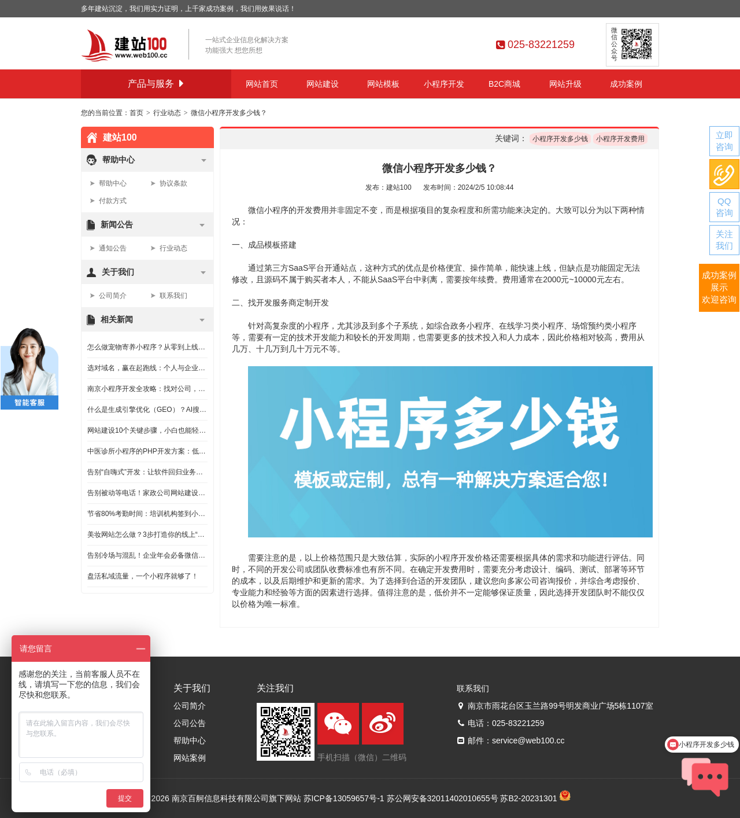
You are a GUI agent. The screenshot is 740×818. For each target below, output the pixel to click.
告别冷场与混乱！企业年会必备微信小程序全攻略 (147, 555)
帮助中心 (113, 183)
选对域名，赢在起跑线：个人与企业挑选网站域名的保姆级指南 (147, 368)
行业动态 (167, 113)
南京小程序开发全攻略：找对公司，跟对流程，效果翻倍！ (147, 389)
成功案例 (626, 84)
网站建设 (322, 84)
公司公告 (189, 723)
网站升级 (565, 84)
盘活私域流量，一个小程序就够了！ (142, 576)
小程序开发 (444, 84)
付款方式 (113, 201)
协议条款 (173, 183)
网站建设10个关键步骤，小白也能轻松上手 (147, 430)
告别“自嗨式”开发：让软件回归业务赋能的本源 (147, 472)
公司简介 (113, 296)
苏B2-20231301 (528, 798)
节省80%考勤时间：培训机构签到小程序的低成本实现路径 (147, 514)
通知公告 (113, 248)
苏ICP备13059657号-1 (344, 798)
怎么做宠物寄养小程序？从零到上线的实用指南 (147, 347)
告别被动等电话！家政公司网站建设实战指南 (147, 493)
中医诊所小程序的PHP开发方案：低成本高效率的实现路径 (147, 451)
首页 (136, 113)
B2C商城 (504, 84)
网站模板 (383, 84)
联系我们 (173, 296)
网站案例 (189, 757)
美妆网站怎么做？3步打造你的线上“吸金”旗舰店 (147, 534)
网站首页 (262, 84)
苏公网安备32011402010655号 (442, 798)
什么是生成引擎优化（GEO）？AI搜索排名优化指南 (147, 410)
